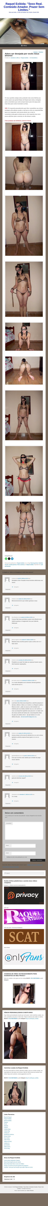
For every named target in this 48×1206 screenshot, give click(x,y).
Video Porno (7, 1139)
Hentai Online (7, 1136)
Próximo (41, 52)
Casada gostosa (13, 564)
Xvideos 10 (6, 1143)
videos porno (7, 1146)
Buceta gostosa (34, 563)
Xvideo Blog (7, 1131)
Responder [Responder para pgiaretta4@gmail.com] (8, 766)
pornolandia (7, 1144)
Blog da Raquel (7, 1117)
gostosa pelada (7, 1120)
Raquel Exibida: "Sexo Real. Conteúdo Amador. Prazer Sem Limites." (24, 6)
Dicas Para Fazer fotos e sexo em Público (14, 1163)
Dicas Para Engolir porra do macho (12, 1162)
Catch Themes (30, 1190)
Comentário (9, 823)
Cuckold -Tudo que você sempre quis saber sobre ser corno (18, 1167)
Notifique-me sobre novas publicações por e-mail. (17, 857)
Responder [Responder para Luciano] (8, 589)
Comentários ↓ (34, 57)
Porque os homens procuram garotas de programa (16, 1165)
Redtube (6, 1125)
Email (7, 853)
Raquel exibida (24, 57)
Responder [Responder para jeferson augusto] (8, 650)
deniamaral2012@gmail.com (29, 716)
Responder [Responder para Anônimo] (8, 608)
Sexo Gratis (7, 1138)
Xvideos (6, 1122)
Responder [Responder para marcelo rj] (8, 785)
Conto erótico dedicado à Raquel (12, 1160)
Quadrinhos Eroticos (9, 1134)
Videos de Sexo (8, 1141)
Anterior (35, 52)
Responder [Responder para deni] (8, 724)
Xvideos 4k (6, 1132)
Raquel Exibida (7, 1118)
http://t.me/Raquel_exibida (32, 1018)
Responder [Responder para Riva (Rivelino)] (8, 630)
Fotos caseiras (20, 564)
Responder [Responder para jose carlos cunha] (8, 691)
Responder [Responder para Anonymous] (8, 803)
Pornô (5, 1124)
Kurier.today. (7, 1148)
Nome (7, 845)
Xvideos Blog (7, 1129)
